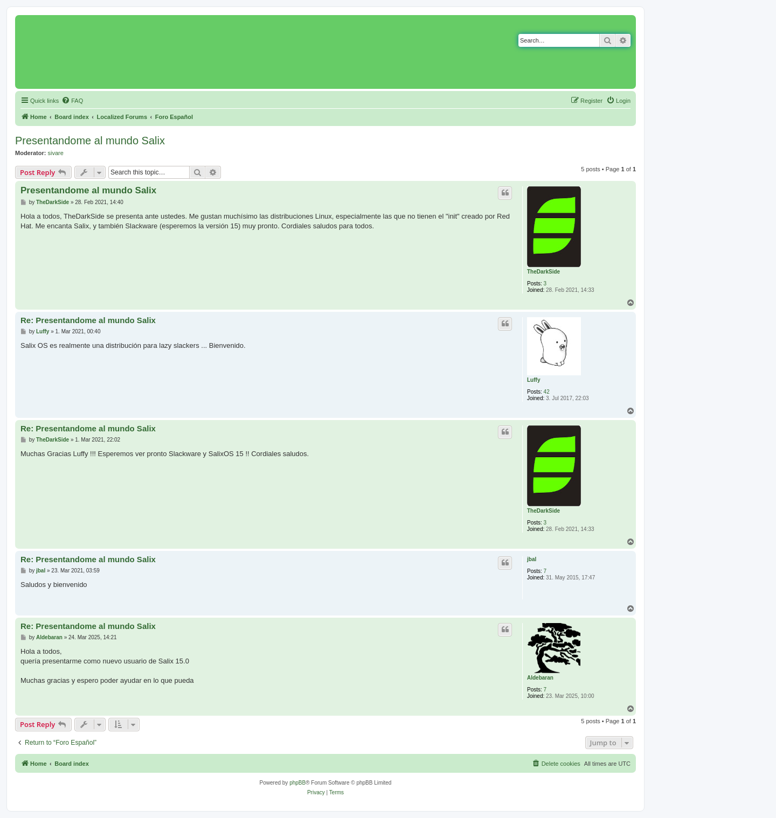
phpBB (297, 783)
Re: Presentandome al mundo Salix (88, 320)
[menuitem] (72, 100)
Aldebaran (540, 678)
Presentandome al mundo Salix (90, 140)
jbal (531, 559)
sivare (56, 153)
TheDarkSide (543, 272)
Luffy (533, 380)
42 (547, 392)
